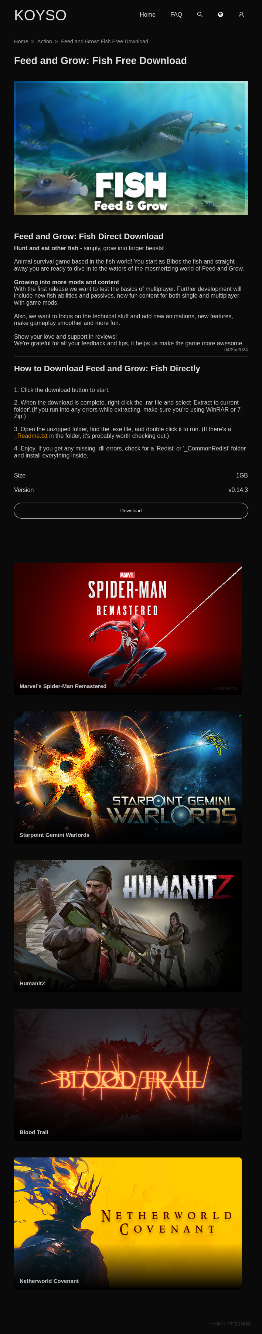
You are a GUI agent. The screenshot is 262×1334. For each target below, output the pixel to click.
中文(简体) (240, 1323)
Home (148, 14)
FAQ (176, 14)
